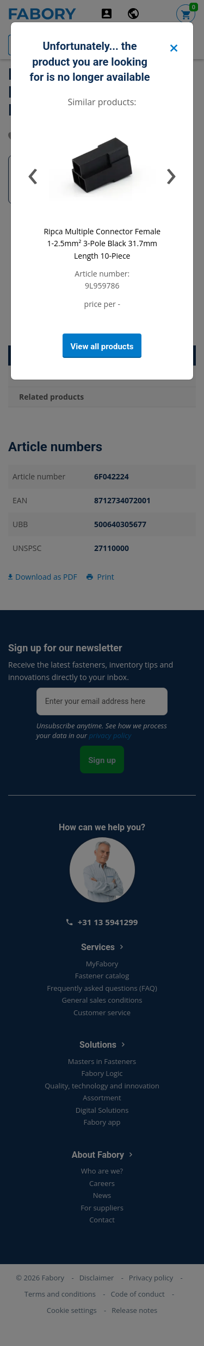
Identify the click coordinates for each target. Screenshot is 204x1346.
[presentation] (33, 172)
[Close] (173, 48)
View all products (102, 346)
